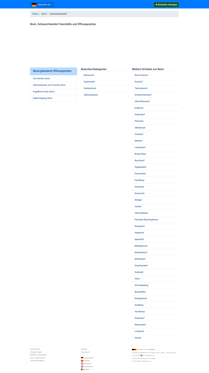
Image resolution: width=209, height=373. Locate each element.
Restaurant (89, 75)
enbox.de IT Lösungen (149, 358)
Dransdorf (139, 186)
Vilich (137, 278)
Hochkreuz (140, 311)
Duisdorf (139, 81)
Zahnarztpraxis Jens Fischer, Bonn (49, 85)
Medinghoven (141, 246)
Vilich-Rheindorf (142, 101)
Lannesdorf (140, 147)
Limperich (139, 331)
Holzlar (138, 206)
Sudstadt (139, 272)
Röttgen (138, 200)
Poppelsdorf (140, 167)
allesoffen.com (146, 361)
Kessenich (139, 193)
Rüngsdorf (140, 226)
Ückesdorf (139, 318)
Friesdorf (139, 134)
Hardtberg (139, 180)
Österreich (88, 364)
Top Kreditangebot (37, 361)
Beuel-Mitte (140, 292)
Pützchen (139, 121)
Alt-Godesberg (141, 285)
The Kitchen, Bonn (41, 78)
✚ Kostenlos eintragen (166, 4)
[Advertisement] (104, 45)
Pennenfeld (140, 173)
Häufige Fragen (36, 352)
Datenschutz (35, 349)
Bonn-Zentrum (141, 75)
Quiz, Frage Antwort (37, 358)
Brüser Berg (140, 154)
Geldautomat (90, 88)
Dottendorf (140, 114)
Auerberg (139, 305)
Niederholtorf (141, 252)
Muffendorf (140, 259)
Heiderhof (139, 232)
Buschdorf (139, 160)
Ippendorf (139, 239)
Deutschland (88, 358)
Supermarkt (89, 81)
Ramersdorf (140, 324)
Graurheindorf (141, 265)
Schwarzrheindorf (143, 95)
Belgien (86, 369)
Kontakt (84, 349)
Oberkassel (140, 127)
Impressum (85, 352)
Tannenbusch (141, 88)
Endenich (139, 108)
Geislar (138, 338)
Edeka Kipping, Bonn (42, 98)
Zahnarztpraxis (91, 95)
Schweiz (87, 361)
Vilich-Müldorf (141, 213)
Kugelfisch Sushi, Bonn (44, 91)
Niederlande (88, 366)
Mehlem (138, 141)
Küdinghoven (141, 298)
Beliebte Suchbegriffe (38, 355)
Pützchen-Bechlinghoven (146, 219)
